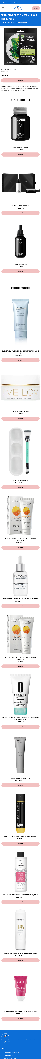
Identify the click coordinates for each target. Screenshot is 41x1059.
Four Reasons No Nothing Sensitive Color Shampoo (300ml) (20, 895)
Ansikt (9, 69)
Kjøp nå (20, 80)
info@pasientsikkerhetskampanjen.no (9, 2)
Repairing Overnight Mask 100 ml (20, 778)
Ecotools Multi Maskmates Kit (20, 480)
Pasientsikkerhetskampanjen (11, 1052)
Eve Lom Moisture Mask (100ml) (20, 411)
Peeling (14, 69)
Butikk (36, 8)
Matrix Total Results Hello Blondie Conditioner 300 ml (20, 836)
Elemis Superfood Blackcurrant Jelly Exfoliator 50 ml (20, 1011)
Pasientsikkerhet (8, 1055)
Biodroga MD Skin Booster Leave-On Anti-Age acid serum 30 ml (20, 599)
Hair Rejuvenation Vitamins (20, 147)
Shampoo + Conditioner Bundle (21, 206)
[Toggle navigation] (3, 8)
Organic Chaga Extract (20, 264)
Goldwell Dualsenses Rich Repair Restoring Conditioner (20, 953)
